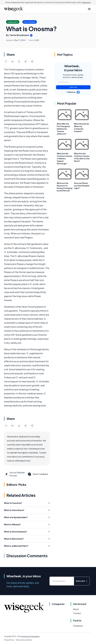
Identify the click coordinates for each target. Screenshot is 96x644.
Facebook (78, 625)
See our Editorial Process (14, 474)
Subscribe (73, 87)
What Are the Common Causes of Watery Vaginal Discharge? (64, 158)
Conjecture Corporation (30, 636)
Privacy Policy (9, 640)
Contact (77, 613)
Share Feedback (37, 474)
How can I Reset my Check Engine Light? (81, 185)
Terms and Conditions (24, 640)
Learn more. (86, 2)
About (76, 609)
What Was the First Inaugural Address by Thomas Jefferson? (63, 129)
